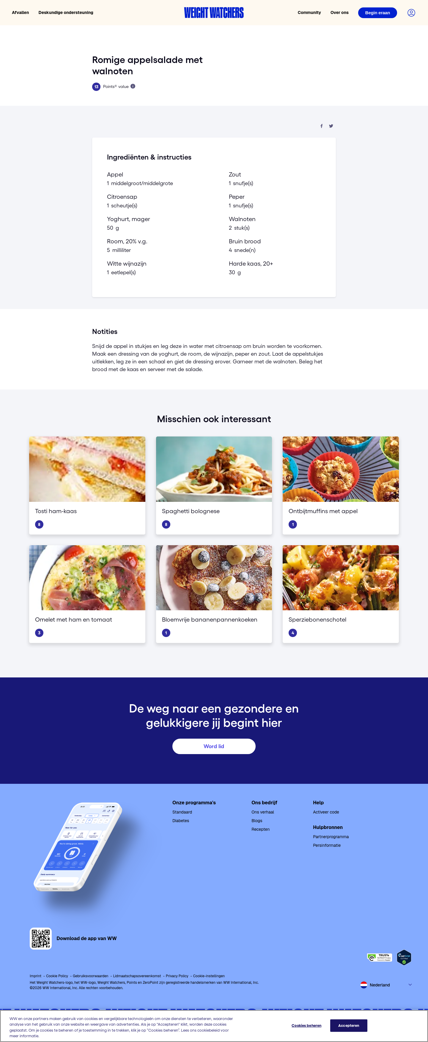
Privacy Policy (177, 976)
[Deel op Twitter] (331, 126)
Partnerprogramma (331, 836)
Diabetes (180, 820)
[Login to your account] (411, 13)
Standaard (182, 812)
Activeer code (326, 812)
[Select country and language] (386, 985)
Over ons (340, 12)
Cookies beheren (306, 1025)
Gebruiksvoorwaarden (90, 976)
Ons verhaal (262, 812)
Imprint (35, 976)
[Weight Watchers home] (214, 12)
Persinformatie (327, 845)
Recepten (260, 829)
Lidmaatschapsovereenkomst (137, 976)
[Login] (377, 12)
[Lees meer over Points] (133, 86)
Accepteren (348, 1025)
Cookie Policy (57, 976)
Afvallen (20, 12)
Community (309, 12)
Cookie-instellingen (209, 976)
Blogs (256, 820)
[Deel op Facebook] (321, 126)
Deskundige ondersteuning (66, 12)
